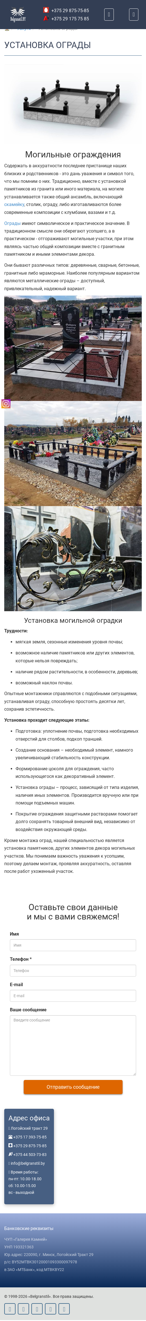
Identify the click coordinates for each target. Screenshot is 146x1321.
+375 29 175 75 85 (66, 18)
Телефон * (21, 960)
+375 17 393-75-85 (29, 1138)
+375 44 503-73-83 (29, 1155)
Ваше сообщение (28, 1010)
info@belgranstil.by (28, 1164)
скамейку (14, 204)
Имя (14, 935)
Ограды (12, 223)
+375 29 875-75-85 (66, 10)
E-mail (16, 985)
